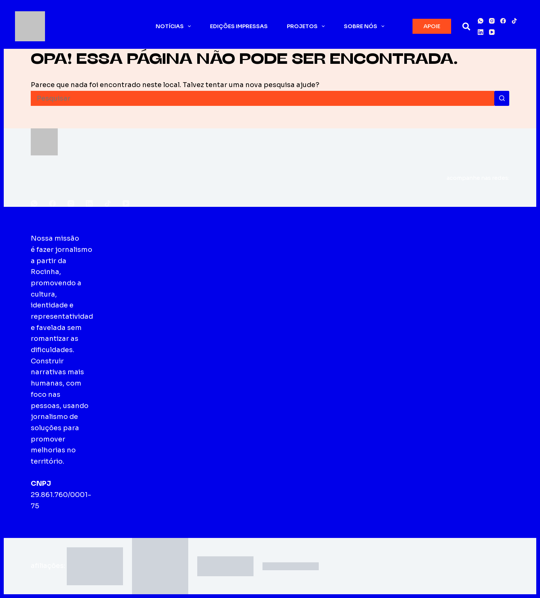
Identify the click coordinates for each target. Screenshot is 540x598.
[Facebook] (503, 21)
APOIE (432, 26)
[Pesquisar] (466, 26)
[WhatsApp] (480, 21)
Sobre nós (365, 26)
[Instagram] (492, 21)
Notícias (175, 26)
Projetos (307, 26)
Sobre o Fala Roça (129, 249)
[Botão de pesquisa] (501, 98)
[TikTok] (514, 21)
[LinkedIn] (480, 32)
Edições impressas (239, 26)
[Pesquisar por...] (262, 98)
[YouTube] (492, 32)
